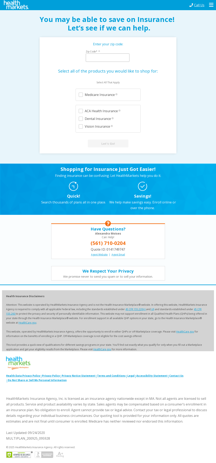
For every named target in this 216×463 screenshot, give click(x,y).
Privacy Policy (51, 375)
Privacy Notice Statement (78, 375)
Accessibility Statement (151, 375)
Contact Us (176, 375)
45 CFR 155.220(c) (135, 309)
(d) (152, 309)
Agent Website (99, 254)
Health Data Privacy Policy (23, 375)
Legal (131, 375)
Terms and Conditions (111, 375)
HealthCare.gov (27, 322)
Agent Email (118, 254)
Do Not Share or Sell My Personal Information (37, 380)
